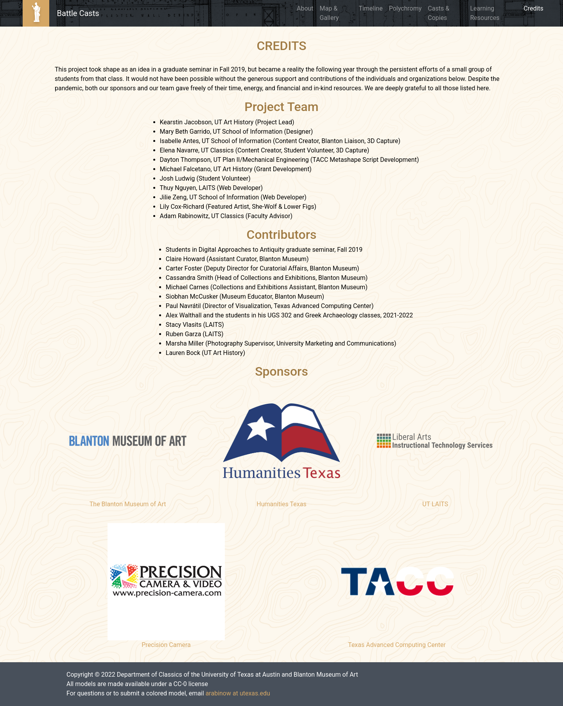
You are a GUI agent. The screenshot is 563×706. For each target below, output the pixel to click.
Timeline (371, 8)
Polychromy (405, 8)
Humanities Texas (281, 504)
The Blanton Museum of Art (128, 504)
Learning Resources (484, 13)
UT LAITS (435, 504)
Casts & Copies (438, 13)
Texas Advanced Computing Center (397, 645)
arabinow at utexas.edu (238, 693)
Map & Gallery (329, 13)
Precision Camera (166, 645)
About (305, 8)
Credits (535, 8)
